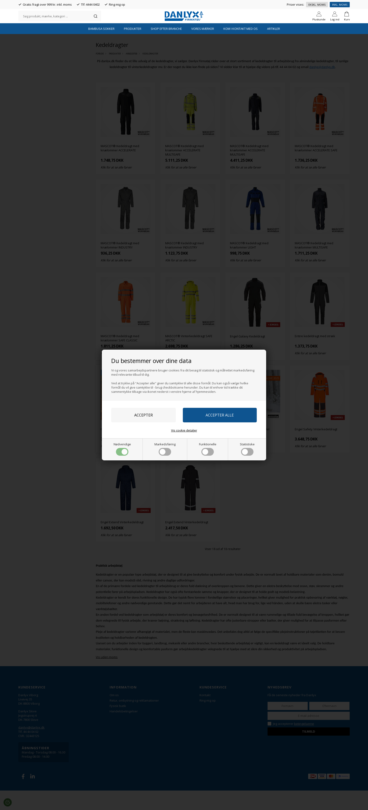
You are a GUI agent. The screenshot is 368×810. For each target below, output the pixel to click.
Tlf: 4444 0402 (90, 4)
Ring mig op (117, 4)
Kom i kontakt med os (240, 48)
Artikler (273, 48)
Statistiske (247, 449)
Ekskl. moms (317, 4)
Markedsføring (165, 449)
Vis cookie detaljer (184, 430)
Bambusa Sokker (101, 48)
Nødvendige (122, 449)
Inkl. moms (339, 4)
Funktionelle (207, 449)
